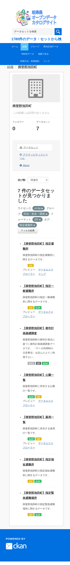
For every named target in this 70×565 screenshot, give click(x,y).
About (24, 165)
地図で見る (43, 54)
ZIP (38, 363)
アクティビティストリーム (34, 156)
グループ (35, 46)
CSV (31, 265)
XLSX (37, 308)
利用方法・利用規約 (29, 61)
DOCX (31, 363)
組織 (24, 46)
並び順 (21, 180)
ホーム (15, 46)
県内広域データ (50, 46)
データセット (29, 147)
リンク (46, 61)
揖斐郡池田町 (27, 67)
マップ (42, 274)
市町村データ (27, 54)
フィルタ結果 (28, 230)
